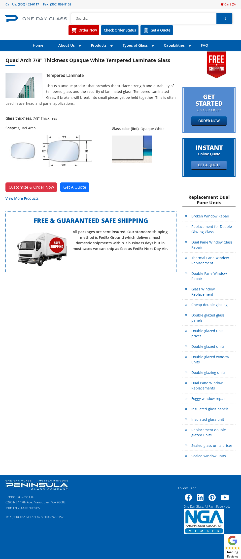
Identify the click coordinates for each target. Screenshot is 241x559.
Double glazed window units (210, 359)
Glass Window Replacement (203, 292)
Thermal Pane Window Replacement (210, 260)
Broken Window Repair (210, 216)
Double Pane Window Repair (209, 276)
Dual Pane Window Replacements (207, 385)
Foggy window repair (208, 398)
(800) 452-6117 (28, 4)
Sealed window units (208, 456)
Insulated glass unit (207, 419)
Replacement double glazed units (208, 432)
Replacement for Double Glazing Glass (211, 229)
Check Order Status (120, 30)
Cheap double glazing (209, 304)
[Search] (143, 18)
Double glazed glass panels (208, 318)
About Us (66, 45)
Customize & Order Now (31, 187)
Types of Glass (135, 45)
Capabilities (174, 45)
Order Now (87, 30)
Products (98, 45)
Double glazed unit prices (207, 333)
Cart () (228, 4)
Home (38, 45)
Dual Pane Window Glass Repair (212, 245)
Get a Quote (160, 30)
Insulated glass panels (210, 409)
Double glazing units (208, 372)
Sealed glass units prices (212, 445)
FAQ (204, 45)
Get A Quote (74, 187)
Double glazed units (208, 346)
